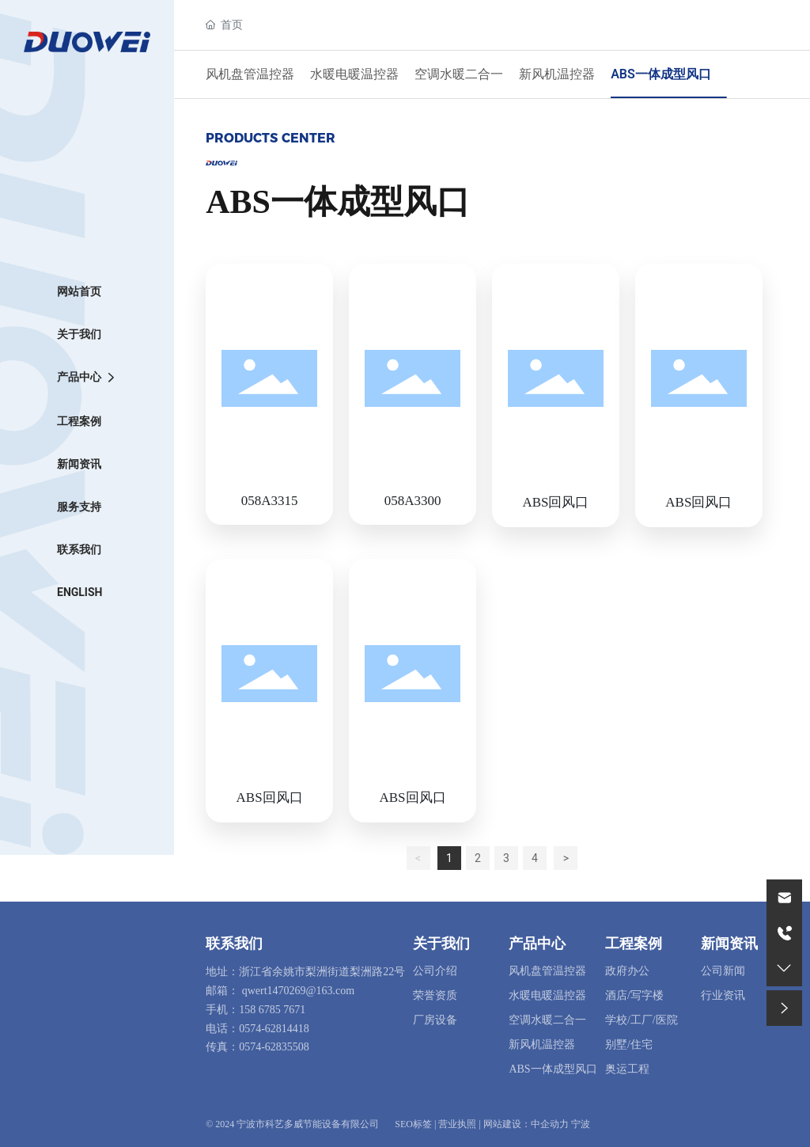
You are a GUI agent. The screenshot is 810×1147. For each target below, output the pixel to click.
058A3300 (412, 500)
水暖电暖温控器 (354, 74)
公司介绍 (435, 971)
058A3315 (269, 500)
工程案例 (633, 943)
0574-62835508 (274, 1047)
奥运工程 (627, 1069)
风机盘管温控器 (250, 74)
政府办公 (627, 971)
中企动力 (550, 1124)
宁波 (580, 1124)
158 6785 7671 (272, 1010)
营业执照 (457, 1124)
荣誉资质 (435, 995)
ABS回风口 (555, 502)
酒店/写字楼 (634, 995)
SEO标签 (413, 1124)
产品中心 (537, 943)
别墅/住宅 (629, 1044)
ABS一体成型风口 (661, 74)
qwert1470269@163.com (298, 991)
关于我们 (441, 943)
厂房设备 (435, 1020)
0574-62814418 (274, 1029)
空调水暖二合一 (458, 74)
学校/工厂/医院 (641, 1020)
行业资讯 (723, 995)
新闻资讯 (729, 943)
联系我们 (234, 943)
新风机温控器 (557, 74)
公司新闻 (723, 971)
